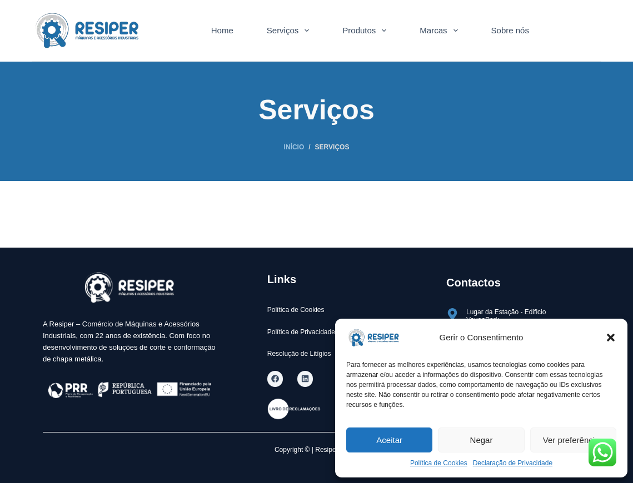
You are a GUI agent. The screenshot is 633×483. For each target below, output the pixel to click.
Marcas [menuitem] (441, 30)
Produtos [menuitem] (366, 30)
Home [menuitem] (222, 30)
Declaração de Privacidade (512, 463)
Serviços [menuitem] (290, 30)
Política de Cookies (438, 463)
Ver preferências (573, 440)
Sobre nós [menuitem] (510, 30)
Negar (481, 440)
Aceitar (389, 440)
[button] (610, 337)
